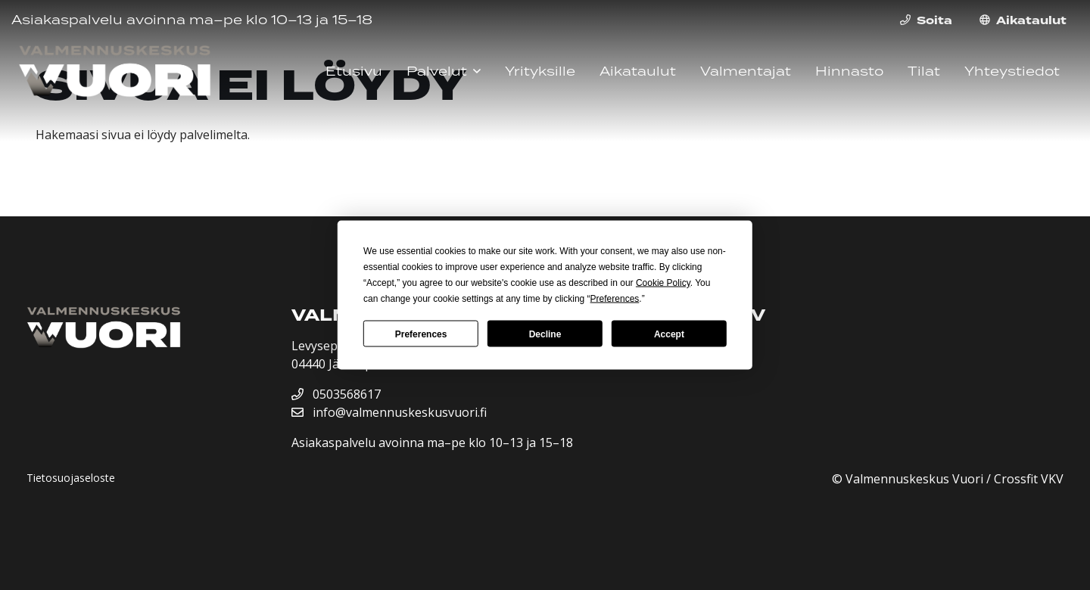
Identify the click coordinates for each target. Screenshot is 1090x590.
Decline (545, 333)
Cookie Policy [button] (663, 283)
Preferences (421, 333)
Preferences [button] (615, 298)
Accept (669, 333)
